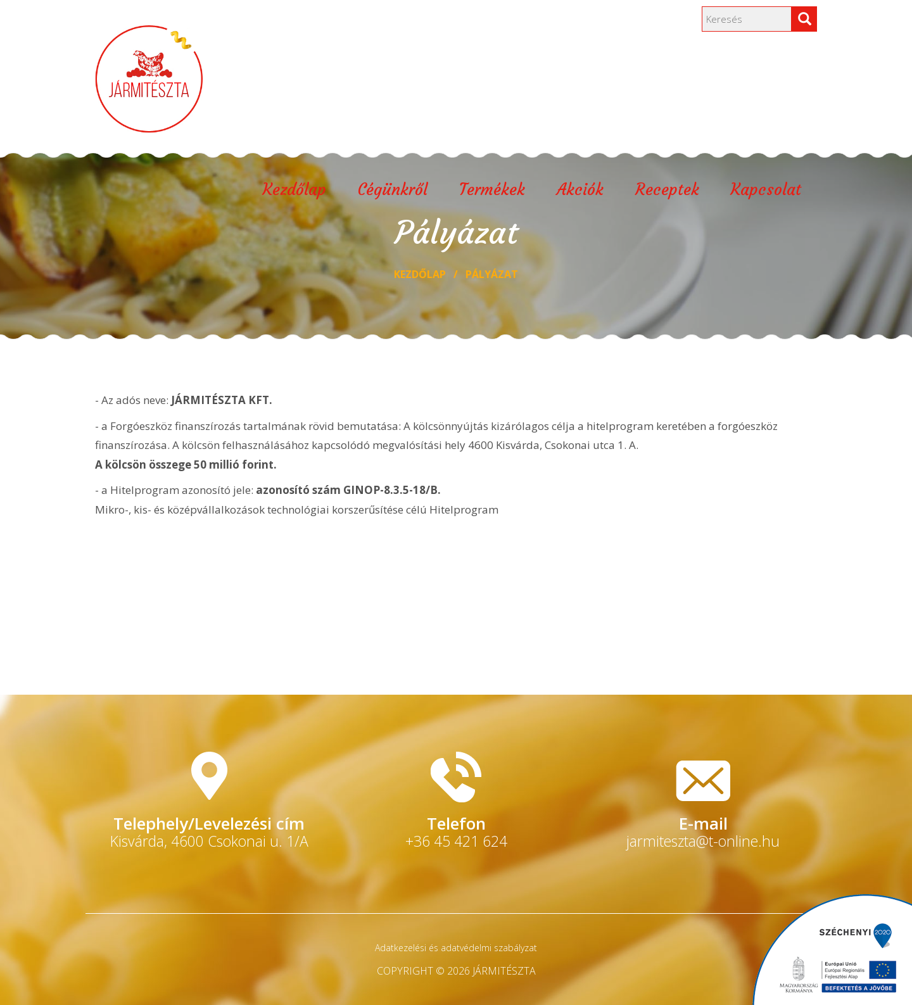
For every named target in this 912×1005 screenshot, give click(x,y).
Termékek (492, 191)
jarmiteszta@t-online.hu (703, 841)
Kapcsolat (766, 191)
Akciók (580, 191)
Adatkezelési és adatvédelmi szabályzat (456, 948)
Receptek (667, 191)
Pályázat (492, 274)
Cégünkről (393, 191)
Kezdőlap (294, 191)
